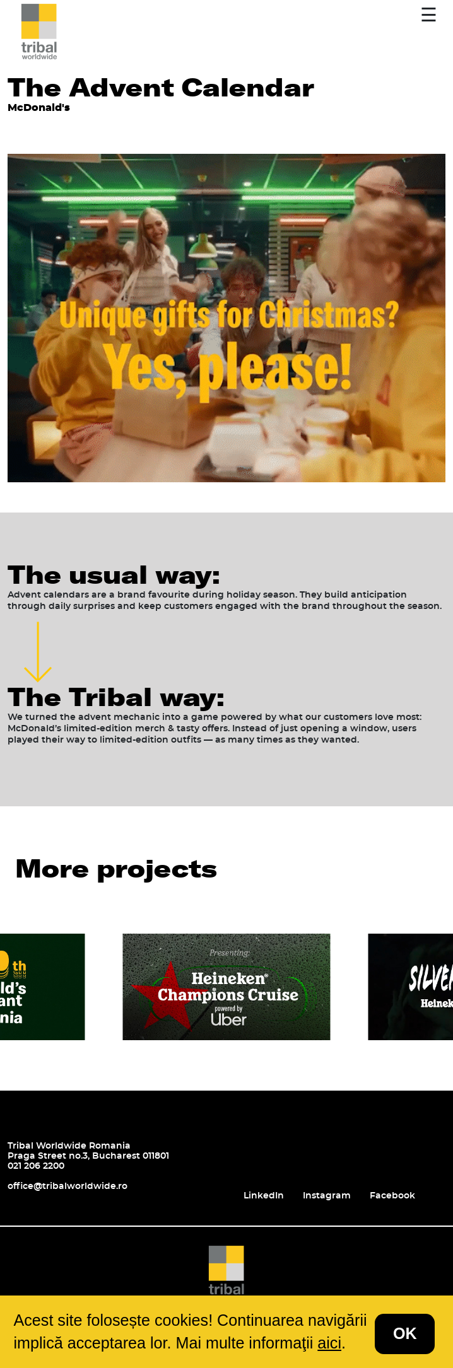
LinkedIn (264, 1195)
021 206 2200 (36, 1166)
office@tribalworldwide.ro (67, 1186)
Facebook (392, 1195)
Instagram (327, 1195)
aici (329, 1343)
